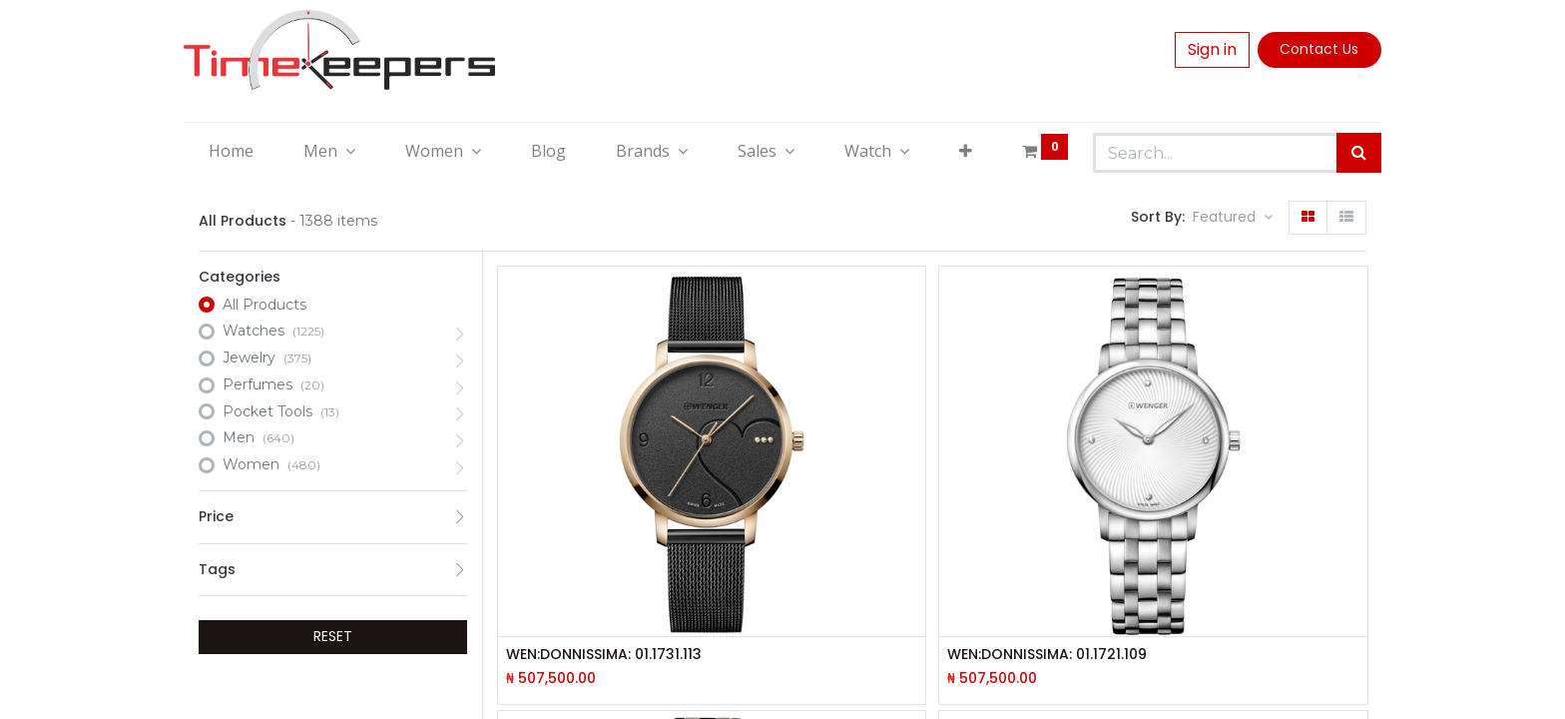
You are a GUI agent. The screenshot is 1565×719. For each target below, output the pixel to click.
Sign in (1212, 49)
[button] (965, 151)
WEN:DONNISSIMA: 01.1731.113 (604, 654)
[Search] (1358, 153)
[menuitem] (231, 151)
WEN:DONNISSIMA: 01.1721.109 (1047, 654)
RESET (332, 636)
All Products (264, 305)
